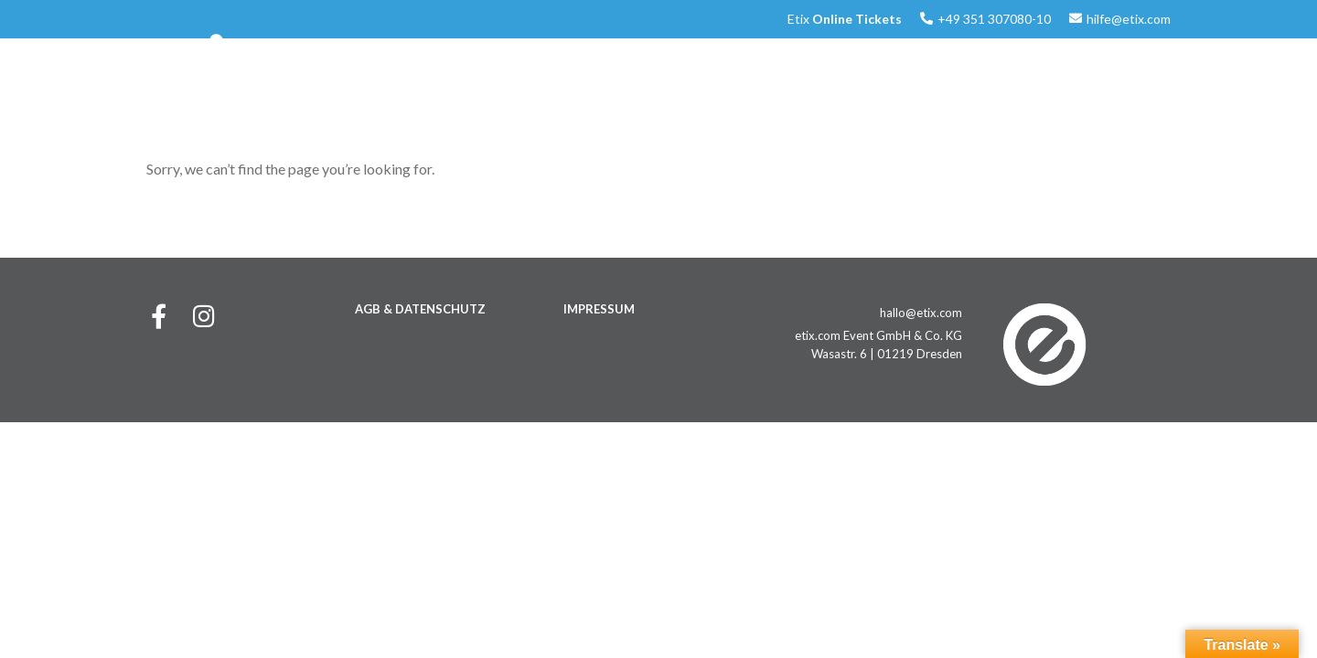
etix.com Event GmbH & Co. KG (878, 335)
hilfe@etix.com (1129, 19)
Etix (844, 19)
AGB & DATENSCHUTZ (420, 309)
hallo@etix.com (921, 312)
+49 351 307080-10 (994, 19)
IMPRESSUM (599, 309)
